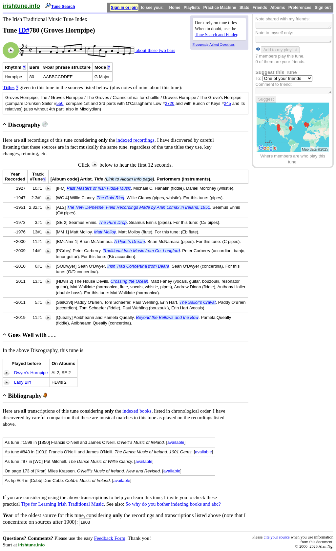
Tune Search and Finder (216, 34)
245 (227, 103)
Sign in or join (124, 7)
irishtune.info (21, 6)
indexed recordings (135, 140)
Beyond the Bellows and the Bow (167, 317)
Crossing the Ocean (129, 281)
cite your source (276, 537)
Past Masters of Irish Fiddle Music (99, 188)
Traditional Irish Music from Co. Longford (141, 250)
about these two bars (155, 50)
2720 (169, 103)
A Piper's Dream (129, 241)
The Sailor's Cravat (197, 302)
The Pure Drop (113, 222)
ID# (24, 30)
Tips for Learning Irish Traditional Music (62, 504)
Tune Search (63, 6)
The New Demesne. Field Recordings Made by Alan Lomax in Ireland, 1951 (138, 207)
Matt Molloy (105, 231)
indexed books (137, 411)
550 (60, 103)
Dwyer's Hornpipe (31, 372)
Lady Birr (22, 382)
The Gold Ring (110, 197)
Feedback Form (109, 538)
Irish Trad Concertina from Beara (138, 266)
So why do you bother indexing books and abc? (172, 504)
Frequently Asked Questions (214, 44)
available (175, 442)
